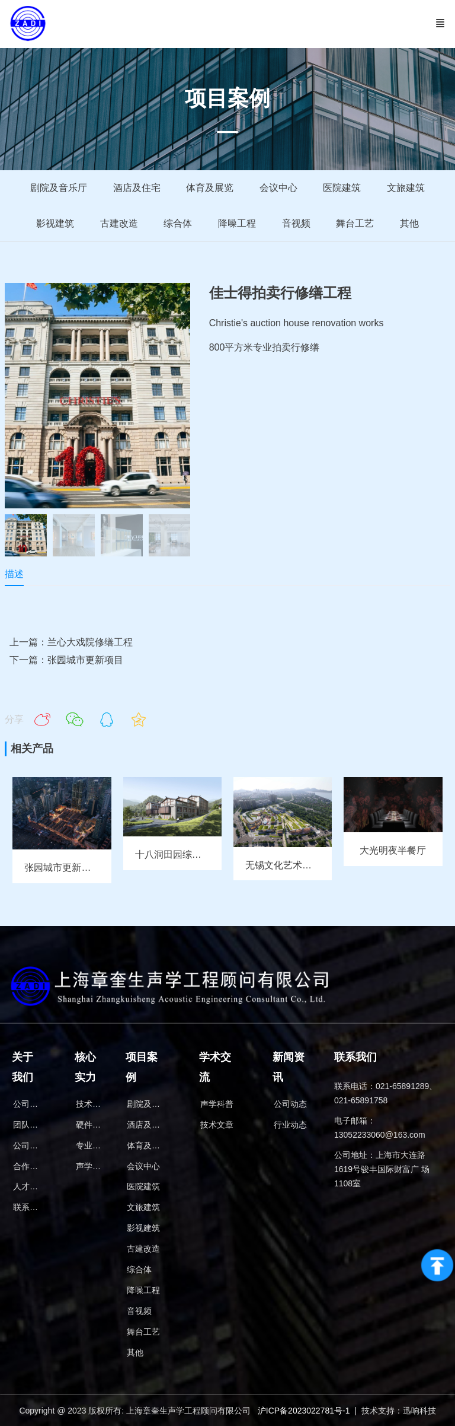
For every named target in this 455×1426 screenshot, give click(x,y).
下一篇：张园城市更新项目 (66, 661)
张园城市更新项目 (62, 869)
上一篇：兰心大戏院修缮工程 (71, 643)
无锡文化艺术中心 (283, 866)
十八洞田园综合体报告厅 (187, 856)
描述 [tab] (14, 574)
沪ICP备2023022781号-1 (304, 1410)
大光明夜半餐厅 (393, 851)
